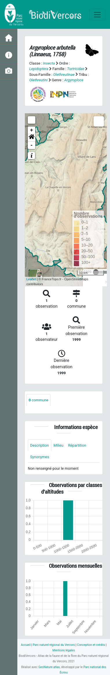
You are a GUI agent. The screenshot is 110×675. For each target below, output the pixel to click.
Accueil (25, 645)
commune (38, 400)
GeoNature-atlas (49, 667)
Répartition (77, 445)
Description (39, 445)
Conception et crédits (91, 645)
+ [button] (31, 130)
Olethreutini (38, 80)
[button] (31, 138)
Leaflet (31, 279)
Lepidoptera (38, 69)
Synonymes (39, 457)
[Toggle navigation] (97, 14)
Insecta (49, 63)
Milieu (58, 445)
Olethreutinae (64, 74)
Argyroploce (73, 80)
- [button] (31, 145)
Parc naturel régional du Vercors (54, 645)
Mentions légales (63, 650)
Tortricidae (76, 69)
